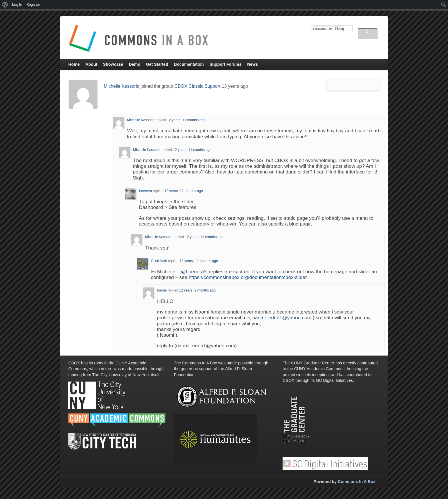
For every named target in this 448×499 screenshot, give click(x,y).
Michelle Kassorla (121, 86)
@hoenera (192, 271)
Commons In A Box (356, 481)
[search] (328, 28)
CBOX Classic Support (198, 86)
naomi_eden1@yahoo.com (281, 317)
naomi (162, 290)
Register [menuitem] (33, 4)
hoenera (145, 191)
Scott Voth (159, 261)
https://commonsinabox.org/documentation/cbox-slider (248, 277)
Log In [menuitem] (17, 4)
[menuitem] (5, 4)
